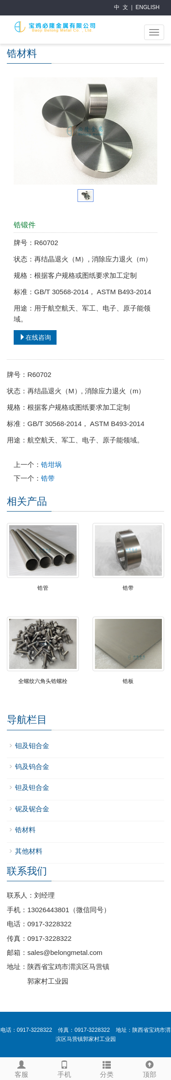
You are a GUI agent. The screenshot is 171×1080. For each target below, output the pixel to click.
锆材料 (25, 830)
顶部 (149, 1068)
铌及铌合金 (32, 809)
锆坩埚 (51, 464)
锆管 (42, 588)
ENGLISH (147, 7)
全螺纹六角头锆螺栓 (42, 681)
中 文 (121, 7)
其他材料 (28, 851)
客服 (21, 1068)
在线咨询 (35, 337)
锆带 (48, 478)
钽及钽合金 (32, 787)
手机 (64, 1068)
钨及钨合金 (32, 766)
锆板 (128, 681)
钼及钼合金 (32, 745)
